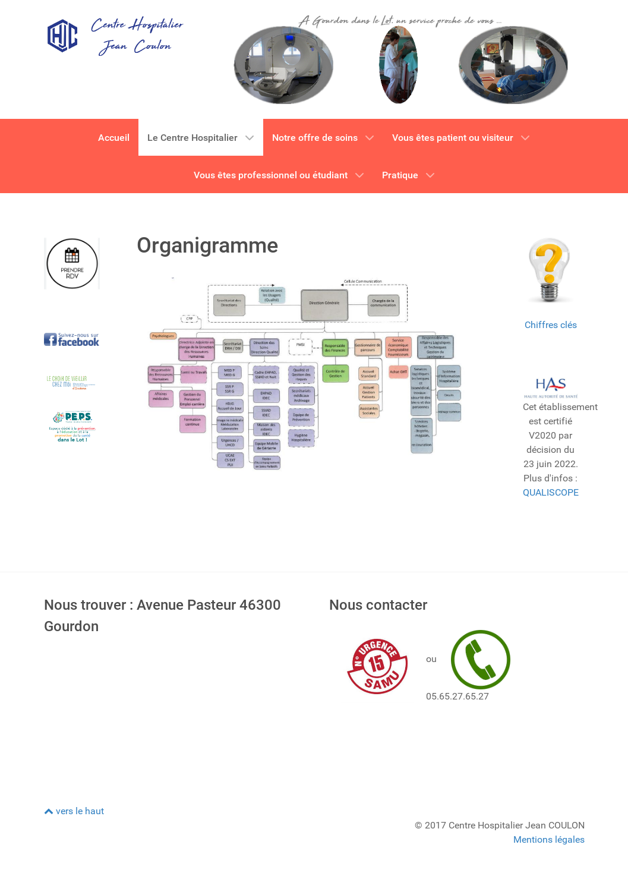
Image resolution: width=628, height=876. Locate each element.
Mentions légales (549, 839)
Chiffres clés (551, 324)
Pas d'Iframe (171, 710)
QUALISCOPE (551, 492)
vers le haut (74, 811)
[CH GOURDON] (114, 35)
